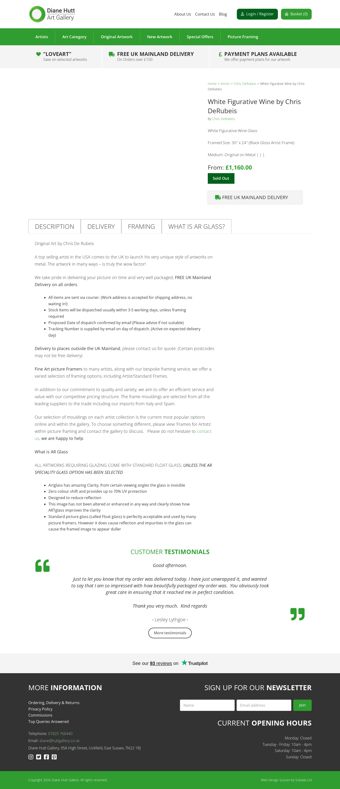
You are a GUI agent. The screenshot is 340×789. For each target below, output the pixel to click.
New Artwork (159, 36)
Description (54, 226)
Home (212, 83)
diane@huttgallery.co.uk (59, 740)
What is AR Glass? (196, 226)
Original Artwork (117, 36)
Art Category (74, 36)
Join (302, 705)
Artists (41, 36)
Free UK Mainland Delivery (155, 56)
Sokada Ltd (303, 780)
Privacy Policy (40, 709)
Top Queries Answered (48, 721)
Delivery (101, 226)
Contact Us (205, 14)
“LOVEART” (65, 56)
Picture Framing (243, 36)
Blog (223, 14)
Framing (141, 226)
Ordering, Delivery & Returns (54, 702)
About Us (182, 14)
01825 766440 (60, 733)
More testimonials (170, 632)
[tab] (54, 226)
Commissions (40, 715)
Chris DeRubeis (245, 83)
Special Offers (200, 36)
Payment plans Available (260, 56)
